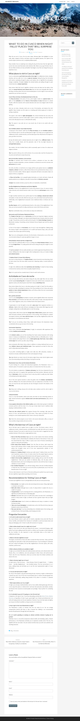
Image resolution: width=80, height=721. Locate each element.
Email (10, 688)
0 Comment (39, 52)
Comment (11, 661)
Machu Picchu (45, 596)
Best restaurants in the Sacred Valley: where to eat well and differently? (44, 641)
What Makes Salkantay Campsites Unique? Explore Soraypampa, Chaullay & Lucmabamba (17, 641)
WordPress (43, 718)
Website (11, 694)
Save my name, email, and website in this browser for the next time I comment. (28, 701)
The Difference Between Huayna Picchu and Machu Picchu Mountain (67, 68)
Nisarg (52, 718)
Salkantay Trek (62, 1)
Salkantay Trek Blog (11, 1)
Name (10, 681)
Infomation (16, 630)
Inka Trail (32, 52)
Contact (73, 1)
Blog (68, 1)
